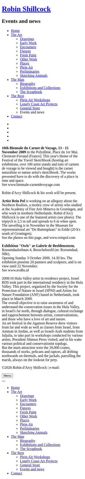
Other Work (28, 59)
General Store (30, 108)
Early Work (28, 43)
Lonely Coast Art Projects (39, 104)
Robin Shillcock (26, 9)
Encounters (28, 47)
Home (15, 31)
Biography (27, 84)
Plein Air (26, 67)
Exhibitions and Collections (40, 88)
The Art (16, 35)
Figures (25, 51)
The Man (17, 79)
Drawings (27, 39)
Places (24, 63)
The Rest (17, 96)
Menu (7, 375)
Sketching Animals (33, 75)
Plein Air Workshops (35, 100)
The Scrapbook (31, 92)
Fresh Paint (28, 55)
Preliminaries (29, 71)
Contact (16, 116)
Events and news (32, 469)
